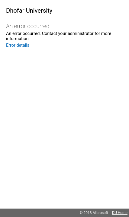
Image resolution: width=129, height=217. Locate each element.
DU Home (119, 213)
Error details (17, 45)
